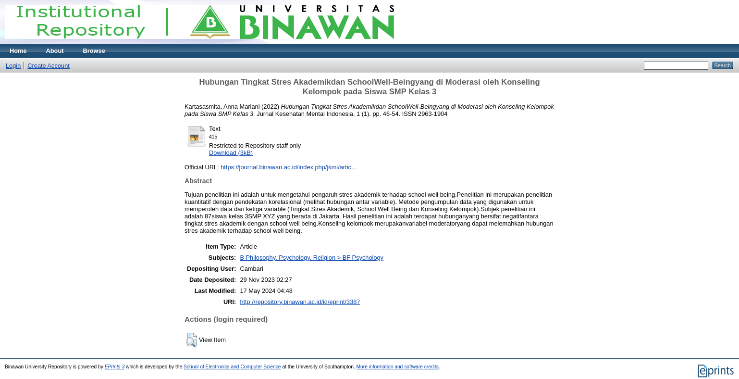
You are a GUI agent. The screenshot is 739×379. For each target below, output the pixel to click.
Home (18, 50)
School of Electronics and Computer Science (232, 366)
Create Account (48, 65)
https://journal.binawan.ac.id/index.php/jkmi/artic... (288, 167)
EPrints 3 (115, 366)
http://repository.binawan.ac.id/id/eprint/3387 (300, 301)
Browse (94, 50)
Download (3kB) (231, 152)
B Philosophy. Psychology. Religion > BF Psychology (311, 257)
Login (13, 65)
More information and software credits (398, 366)
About (55, 50)
